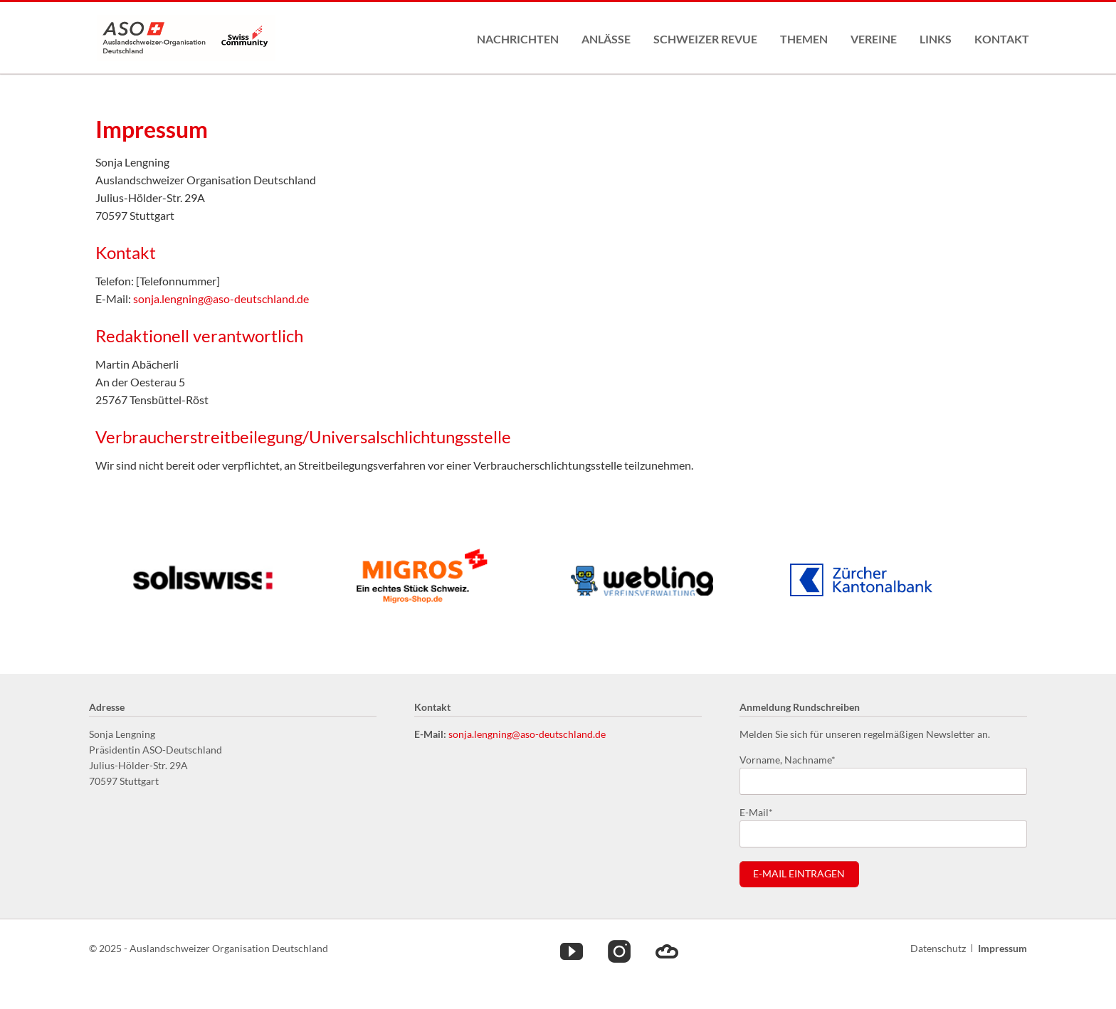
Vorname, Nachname (787, 759)
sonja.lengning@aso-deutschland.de (221, 298)
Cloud (667, 951)
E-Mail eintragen (799, 873)
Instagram (619, 951)
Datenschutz (938, 948)
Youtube (571, 951)
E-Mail (762, 811)
